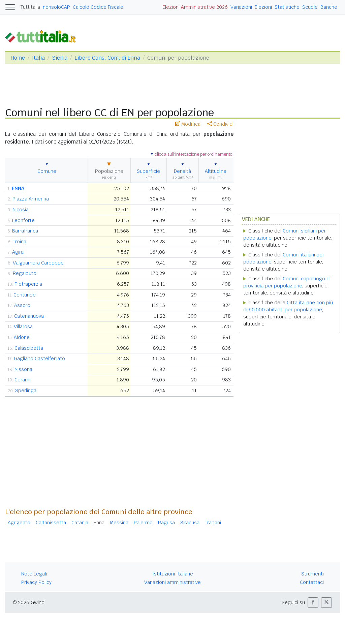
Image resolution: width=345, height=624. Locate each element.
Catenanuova (29, 316)
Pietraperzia (28, 284)
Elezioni (263, 7)
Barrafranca (25, 231)
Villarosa (23, 326)
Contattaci (312, 582)
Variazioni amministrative (172, 582)
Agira (18, 252)
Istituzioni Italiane (172, 574)
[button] (313, 602)
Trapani (213, 523)
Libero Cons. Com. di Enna (107, 57)
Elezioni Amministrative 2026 (195, 7)
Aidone (22, 337)
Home (17, 57)
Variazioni (241, 7)
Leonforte (23, 220)
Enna (99, 523)
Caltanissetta (51, 523)
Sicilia (59, 57)
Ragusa (166, 523)
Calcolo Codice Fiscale (98, 7)
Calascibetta (28, 348)
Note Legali (34, 574)
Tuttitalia (30, 7)
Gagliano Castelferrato (39, 358)
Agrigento (19, 523)
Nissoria (23, 369)
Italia (38, 57)
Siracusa (189, 523)
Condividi (220, 124)
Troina (19, 242)
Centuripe (24, 295)
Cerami (22, 380)
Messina (119, 523)
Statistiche (287, 7)
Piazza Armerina (30, 199)
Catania (79, 523)
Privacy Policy (36, 582)
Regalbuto (24, 273)
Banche (328, 7)
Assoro (22, 305)
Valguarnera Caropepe (38, 263)
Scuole (310, 7)
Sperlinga (25, 390)
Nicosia (20, 210)
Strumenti (312, 574)
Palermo (143, 523)
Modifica (187, 124)
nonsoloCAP (56, 7)
